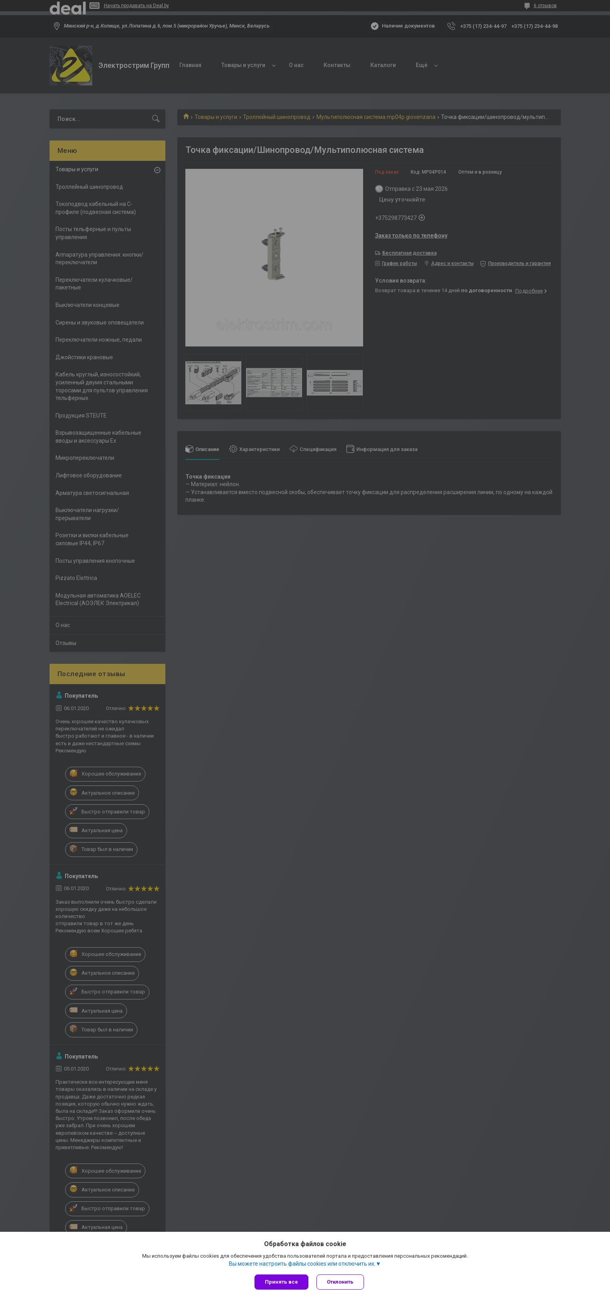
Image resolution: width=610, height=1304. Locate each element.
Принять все (281, 1282)
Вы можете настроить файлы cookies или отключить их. (302, 1263)
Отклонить (340, 1282)
